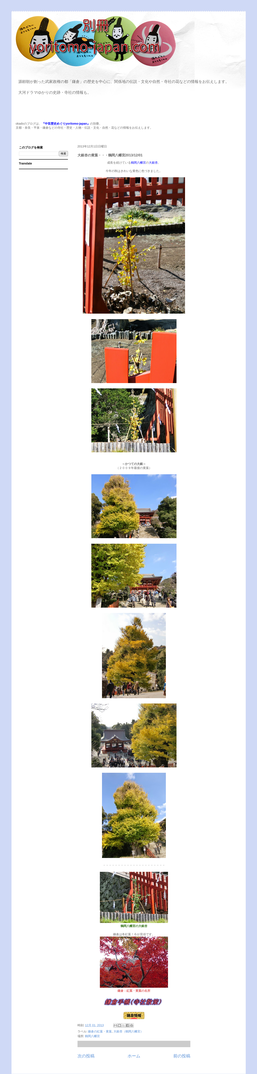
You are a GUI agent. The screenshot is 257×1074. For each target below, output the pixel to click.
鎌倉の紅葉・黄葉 (100, 1031)
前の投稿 (181, 1056)
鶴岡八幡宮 (92, 1036)
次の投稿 (86, 1056)
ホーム (134, 1056)
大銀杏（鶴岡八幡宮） (128, 1031)
